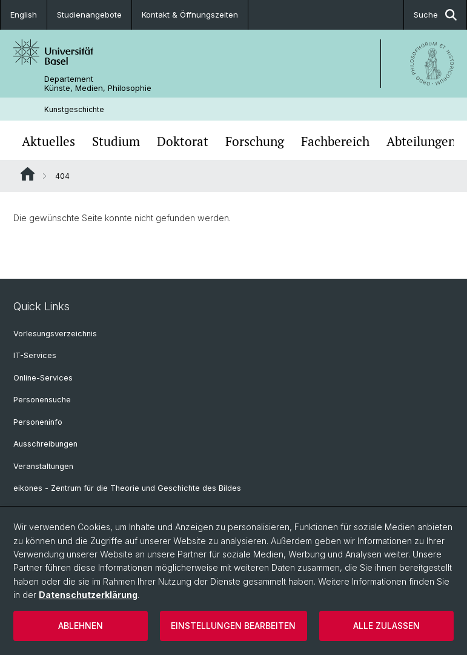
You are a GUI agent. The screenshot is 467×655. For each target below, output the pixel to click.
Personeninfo (37, 422)
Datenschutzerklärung (88, 595)
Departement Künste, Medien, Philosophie (97, 84)
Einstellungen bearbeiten (233, 625)
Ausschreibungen (45, 443)
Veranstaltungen (43, 466)
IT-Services (34, 355)
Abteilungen (420, 141)
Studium (116, 141)
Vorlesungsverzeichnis (55, 333)
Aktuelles (48, 141)
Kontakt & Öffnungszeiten (190, 14)
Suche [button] (435, 15)
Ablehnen (80, 625)
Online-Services (43, 377)
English (23, 14)
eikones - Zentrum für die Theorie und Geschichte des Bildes (127, 488)
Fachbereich (335, 141)
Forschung (254, 141)
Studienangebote (89, 14)
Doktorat (182, 141)
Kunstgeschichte (74, 109)
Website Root (28, 174)
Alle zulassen (386, 625)
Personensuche (42, 399)
